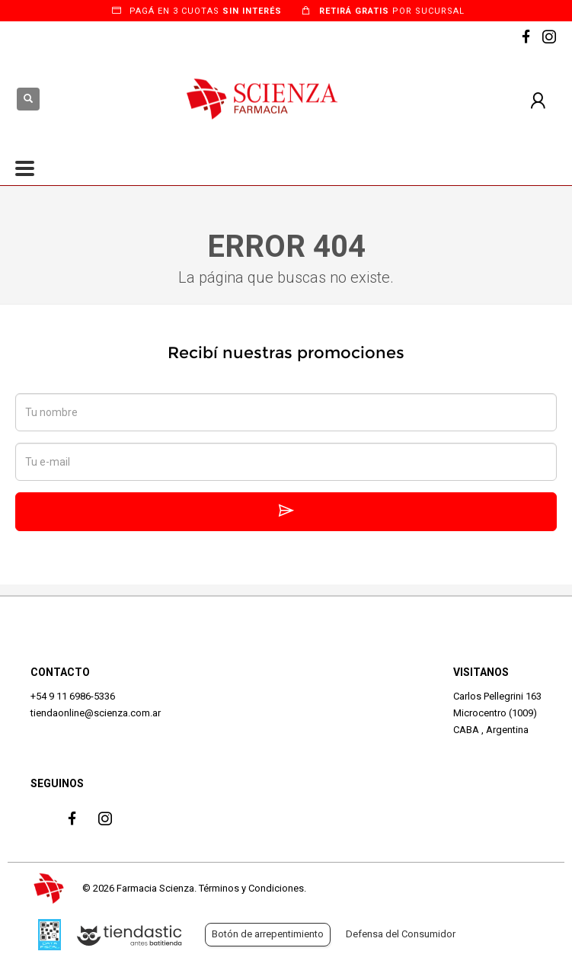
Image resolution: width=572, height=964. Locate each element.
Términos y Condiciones (251, 888)
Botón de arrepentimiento (268, 934)
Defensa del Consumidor (400, 934)
